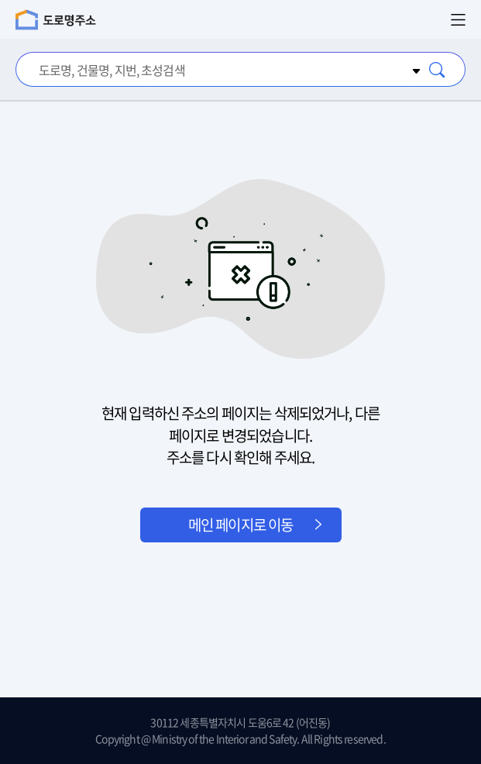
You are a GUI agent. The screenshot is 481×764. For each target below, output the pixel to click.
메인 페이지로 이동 (241, 524)
